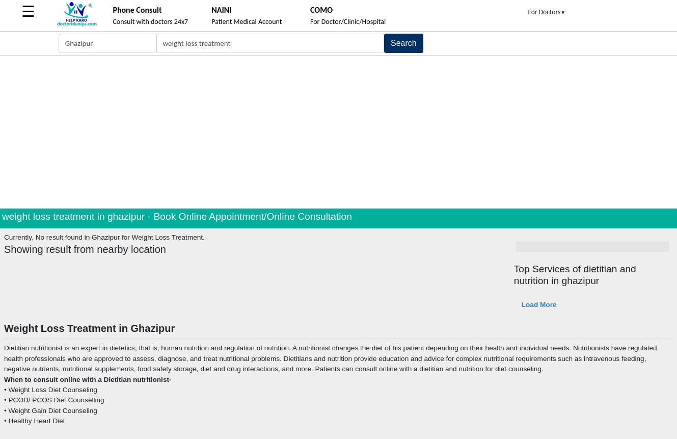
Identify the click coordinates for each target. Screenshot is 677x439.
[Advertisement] (338, 132)
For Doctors (547, 12)
